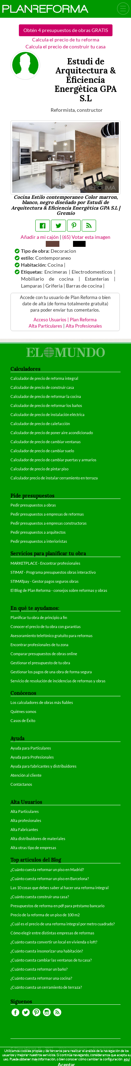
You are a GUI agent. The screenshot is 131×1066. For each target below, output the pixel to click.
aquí (127, 1059)
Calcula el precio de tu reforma (65, 39)
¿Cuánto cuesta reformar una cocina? (41, 978)
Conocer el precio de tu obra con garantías (45, 626)
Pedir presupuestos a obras (33, 505)
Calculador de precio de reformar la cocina (45, 396)
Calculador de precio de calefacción (40, 423)
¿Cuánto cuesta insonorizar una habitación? (46, 951)
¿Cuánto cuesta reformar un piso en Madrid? (47, 869)
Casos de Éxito (22, 720)
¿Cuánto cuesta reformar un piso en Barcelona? (49, 878)
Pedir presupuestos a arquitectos (38, 532)
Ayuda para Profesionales (32, 757)
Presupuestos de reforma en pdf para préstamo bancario (57, 905)
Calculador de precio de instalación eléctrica (47, 414)
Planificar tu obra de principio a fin (38, 617)
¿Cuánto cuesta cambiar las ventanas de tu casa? (51, 960)
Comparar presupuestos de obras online (43, 653)
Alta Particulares (45, 326)
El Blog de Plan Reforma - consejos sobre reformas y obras (58, 590)
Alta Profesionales (84, 326)
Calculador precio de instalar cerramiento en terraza (54, 478)
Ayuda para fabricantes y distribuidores (43, 766)
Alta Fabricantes (24, 829)
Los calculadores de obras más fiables (41, 702)
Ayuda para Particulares (30, 748)
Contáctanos (21, 784)
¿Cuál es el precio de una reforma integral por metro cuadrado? (62, 924)
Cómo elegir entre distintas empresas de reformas (52, 933)
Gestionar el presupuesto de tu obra (40, 662)
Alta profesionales (25, 820)
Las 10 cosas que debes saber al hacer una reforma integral (59, 887)
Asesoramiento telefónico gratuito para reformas (51, 635)
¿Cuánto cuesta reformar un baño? (38, 969)
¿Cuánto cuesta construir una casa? (39, 896)
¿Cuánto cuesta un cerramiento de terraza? (46, 987)
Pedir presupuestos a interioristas (38, 541)
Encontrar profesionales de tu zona (39, 644)
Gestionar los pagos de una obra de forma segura (51, 671)
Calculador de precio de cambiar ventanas (45, 441)
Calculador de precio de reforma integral (44, 378)
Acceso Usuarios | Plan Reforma (65, 319)
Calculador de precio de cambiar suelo (42, 450)
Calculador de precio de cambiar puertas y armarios (53, 459)
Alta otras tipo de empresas (33, 847)
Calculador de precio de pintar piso (39, 469)
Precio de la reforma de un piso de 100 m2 (45, 914)
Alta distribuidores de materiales (37, 838)
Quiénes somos (23, 711)
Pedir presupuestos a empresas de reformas (47, 514)
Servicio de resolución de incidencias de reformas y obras (57, 681)
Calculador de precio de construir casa (42, 387)
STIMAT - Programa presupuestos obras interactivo (53, 572)
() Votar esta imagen (86, 237)
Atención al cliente (26, 775)
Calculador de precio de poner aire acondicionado (51, 432)
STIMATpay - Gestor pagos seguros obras (44, 581)
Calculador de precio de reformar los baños (46, 405)
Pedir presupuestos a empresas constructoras (48, 523)
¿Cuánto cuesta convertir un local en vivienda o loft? (53, 942)
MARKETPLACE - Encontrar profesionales (45, 563)
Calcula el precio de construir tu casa (65, 46)
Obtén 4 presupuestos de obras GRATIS (65, 30)
